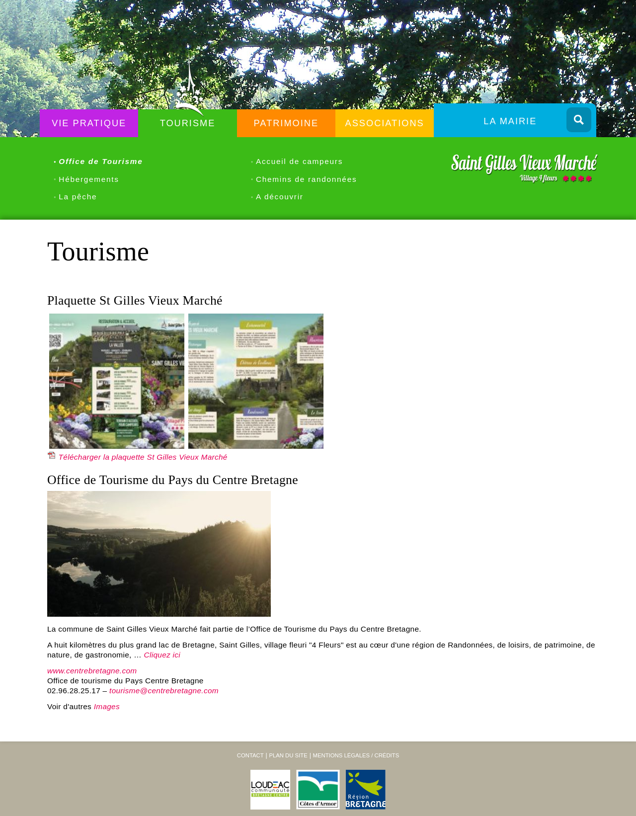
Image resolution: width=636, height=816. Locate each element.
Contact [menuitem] (250, 755)
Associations (384, 123)
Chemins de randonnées (306, 179)
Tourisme (188, 123)
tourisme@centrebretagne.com (164, 690)
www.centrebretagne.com (92, 670)
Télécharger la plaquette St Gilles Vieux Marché (143, 457)
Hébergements (89, 179)
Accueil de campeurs (299, 161)
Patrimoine (286, 123)
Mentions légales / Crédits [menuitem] (356, 755)
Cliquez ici (162, 655)
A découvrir (280, 196)
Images (107, 706)
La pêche (78, 196)
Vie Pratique (89, 123)
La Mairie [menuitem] (510, 121)
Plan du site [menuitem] (288, 755)
